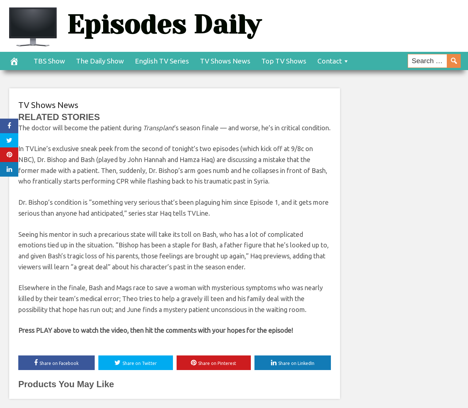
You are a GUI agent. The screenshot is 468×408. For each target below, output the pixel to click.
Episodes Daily (164, 24)
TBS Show (49, 61)
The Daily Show (100, 61)
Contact (329, 61)
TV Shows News (225, 61)
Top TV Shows (283, 61)
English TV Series (162, 61)
